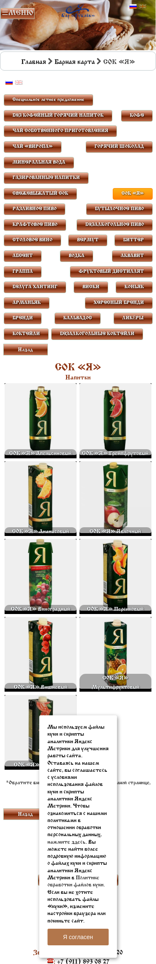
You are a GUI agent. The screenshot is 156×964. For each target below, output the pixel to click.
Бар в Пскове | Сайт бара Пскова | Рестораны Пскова (78, 11)
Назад (25, 349)
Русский (133, 6)
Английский (142, 6)
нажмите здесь (66, 842)
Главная (33, 62)
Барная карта (74, 62)
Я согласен (78, 937)
